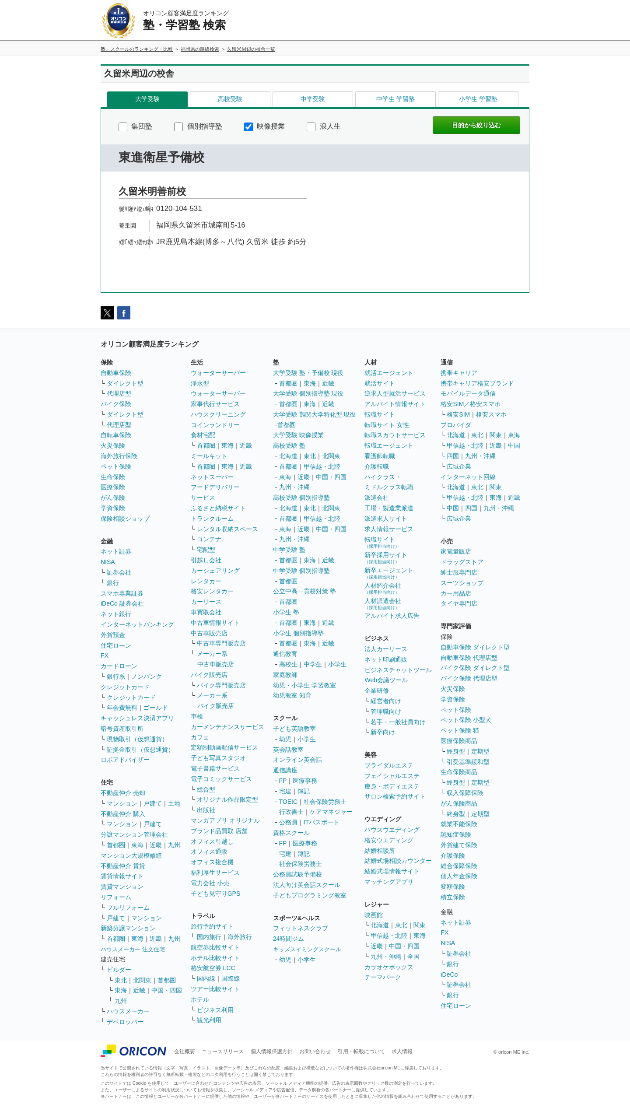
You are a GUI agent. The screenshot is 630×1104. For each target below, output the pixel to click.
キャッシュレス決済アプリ (137, 718)
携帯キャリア (459, 372)
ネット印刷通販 (385, 659)
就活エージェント (388, 372)
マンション (122, 803)
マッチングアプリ (388, 881)
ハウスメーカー (128, 1011)
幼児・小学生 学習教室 (304, 685)
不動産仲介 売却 (123, 792)
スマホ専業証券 (122, 593)
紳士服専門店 (459, 572)
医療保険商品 (459, 740)
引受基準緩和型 (468, 761)
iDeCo (449, 974)
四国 (453, 455)
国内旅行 (209, 936)
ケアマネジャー (331, 811)
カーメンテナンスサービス (227, 726)
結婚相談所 (379, 850)
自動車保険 (116, 372)
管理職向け (386, 711)
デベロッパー (125, 1021)
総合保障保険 (459, 865)
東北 (121, 980)
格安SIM (458, 414)
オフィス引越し (212, 841)
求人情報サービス (388, 529)
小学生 (337, 664)
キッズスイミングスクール (307, 949)
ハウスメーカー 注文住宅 (133, 949)
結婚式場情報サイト (392, 871)
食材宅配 (203, 434)
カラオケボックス (388, 967)
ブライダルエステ (388, 765)
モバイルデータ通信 (468, 393)
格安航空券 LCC (213, 967)
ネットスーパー (212, 476)
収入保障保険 (465, 792)
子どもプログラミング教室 (309, 895)
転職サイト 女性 (386, 424)
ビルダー (119, 969)
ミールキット (209, 455)
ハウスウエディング (392, 829)
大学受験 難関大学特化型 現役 (314, 414)
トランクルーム (212, 518)
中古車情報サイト (215, 622)
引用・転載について (361, 1051)
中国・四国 (166, 990)
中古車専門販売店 (221, 643)
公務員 (288, 822)
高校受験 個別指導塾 (301, 497)
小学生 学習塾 (478, 98)
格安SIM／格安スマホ (470, 403)
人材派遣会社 (382, 603)
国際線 (230, 978)
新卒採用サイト (385, 557)
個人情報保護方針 (272, 1051)
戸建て (153, 803)
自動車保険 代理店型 (469, 657)
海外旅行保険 (119, 455)
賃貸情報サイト (122, 876)
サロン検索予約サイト (395, 796)
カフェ (200, 737)
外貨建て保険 (459, 844)
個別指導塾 (198, 126)
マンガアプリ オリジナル (225, 820)
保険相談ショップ (125, 518)
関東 (419, 925)
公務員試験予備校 (297, 874)
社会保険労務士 (325, 801)
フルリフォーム (128, 907)
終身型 (456, 751)
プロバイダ (456, 424)
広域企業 (459, 466)
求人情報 (402, 1051)
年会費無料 (122, 707)
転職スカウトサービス (395, 434)
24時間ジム (288, 938)
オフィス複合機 (212, 862)
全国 (413, 956)
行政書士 (291, 811)
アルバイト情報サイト (395, 403)
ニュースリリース (223, 1051)
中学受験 (313, 98)
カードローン (119, 665)
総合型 (206, 789)
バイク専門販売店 (221, 685)
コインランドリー (215, 424)
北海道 (288, 455)
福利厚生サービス (215, 872)
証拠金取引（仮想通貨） (140, 749)
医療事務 (305, 780)
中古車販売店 (209, 633)
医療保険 (113, 487)
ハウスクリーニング (218, 414)
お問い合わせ (315, 1051)
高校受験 (230, 98)
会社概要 (184, 1051)
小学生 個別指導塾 (298, 633)
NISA (108, 561)
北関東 (142, 980)
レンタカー (206, 581)
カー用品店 (456, 593)
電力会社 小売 (210, 883)
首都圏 (116, 844)
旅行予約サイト (212, 926)
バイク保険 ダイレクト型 (475, 667)
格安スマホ (491, 414)
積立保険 (453, 897)
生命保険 (113, 476)
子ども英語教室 (294, 728)
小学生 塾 (286, 612)
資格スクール (291, 832)
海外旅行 (240, 936)
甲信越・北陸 (322, 466)
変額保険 (453, 886)
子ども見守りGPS (216, 893)
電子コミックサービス (221, 778)
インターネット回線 (468, 476)
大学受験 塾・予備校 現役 (308, 372)
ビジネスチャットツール (398, 669)
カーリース (206, 601)
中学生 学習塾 (395, 98)
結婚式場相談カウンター (398, 860)
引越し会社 (206, 560)
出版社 (206, 809)
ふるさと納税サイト (218, 508)
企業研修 (376, 690)
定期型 (480, 751)
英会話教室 (288, 749)
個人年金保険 (459, 876)
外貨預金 (113, 634)
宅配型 (206, 549)
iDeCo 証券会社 (122, 603)
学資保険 (113, 508)
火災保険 (113, 445)
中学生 (313, 664)
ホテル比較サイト (215, 957)
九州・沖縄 (294, 487)
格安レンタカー (212, 591)
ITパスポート (322, 822)
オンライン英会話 (297, 759)
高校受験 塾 (289, 445)
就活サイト (379, 383)
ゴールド (156, 707)
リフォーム (116, 897)
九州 (174, 844)
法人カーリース (385, 648)
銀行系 (116, 676)
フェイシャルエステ (392, 775)
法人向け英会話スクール (306, 884)
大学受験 (147, 98)
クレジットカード (125, 686)
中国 (514, 445)
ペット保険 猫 (460, 730)
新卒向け (383, 732)
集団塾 (135, 126)
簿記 (304, 791)
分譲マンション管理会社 (134, 834)
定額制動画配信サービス (224, 747)
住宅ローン (116, 645)
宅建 (285, 791)
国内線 (206, 978)
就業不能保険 (459, 823)
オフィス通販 (209, 851)
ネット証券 (116, 551)
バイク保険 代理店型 (469, 678)
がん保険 (113, 497)
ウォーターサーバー (218, 372)
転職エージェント (388, 445)
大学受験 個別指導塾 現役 (308, 393)
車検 (197, 716)
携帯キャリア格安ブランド (477, 383)
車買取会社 (206, 612)
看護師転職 (379, 455)
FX (104, 655)
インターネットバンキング (137, 624)
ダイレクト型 (125, 383)
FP (283, 780)
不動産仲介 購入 (123, 813)
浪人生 (323, 126)
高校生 (288, 664)
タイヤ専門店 (459, 603)
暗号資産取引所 (122, 728)
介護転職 (376, 466)
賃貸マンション (122, 886)
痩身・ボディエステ (392, 786)
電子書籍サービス (215, 768)
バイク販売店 (209, 674)
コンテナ (209, 539)
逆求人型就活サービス (395, 393)
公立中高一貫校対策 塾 (304, 591)
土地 (174, 803)
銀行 (113, 582)
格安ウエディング (388, 840)
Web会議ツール (386, 679)
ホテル (200, 999)
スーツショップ (462, 582)
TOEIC (288, 801)
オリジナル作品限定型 (227, 799)
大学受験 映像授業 (298, 434)
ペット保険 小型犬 (466, 719)
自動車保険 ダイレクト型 (475, 647)
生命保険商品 (459, 771)
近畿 (156, 844)
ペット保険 (116, 466)
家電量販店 (456, 551)
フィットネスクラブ (300, 928)
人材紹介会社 (382, 588)
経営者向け (386, 700)
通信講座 (285, 770)
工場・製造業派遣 (388, 508)
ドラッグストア (462, 561)
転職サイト (379, 414)
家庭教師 (285, 674)
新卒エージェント (388, 573)
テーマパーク (382, 977)
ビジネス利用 (215, 1009)
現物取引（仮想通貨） (137, 739)
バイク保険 (116, 403)
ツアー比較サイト (215, 988)
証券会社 (119, 572)
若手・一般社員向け (398, 721)
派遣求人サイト (385, 518)
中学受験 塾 (289, 549)
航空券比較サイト (215, 947)
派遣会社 (376, 497)
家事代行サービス (215, 403)
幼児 (285, 739)
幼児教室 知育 (292, 695)
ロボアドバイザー (125, 759)
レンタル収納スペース (227, 529)
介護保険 (453, 855)
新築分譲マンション (128, 928)
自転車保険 (116, 434)
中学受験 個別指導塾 (301, 570)
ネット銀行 (116, 613)
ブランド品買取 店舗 (219, 830)
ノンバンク (146, 676)
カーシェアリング (215, 570)
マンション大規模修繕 (131, 855)
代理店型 (119, 393)
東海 (137, 844)
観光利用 (209, 1019)
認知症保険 (456, 834)
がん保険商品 (459, 803)
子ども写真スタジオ (218, 757)
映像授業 (264, 126)
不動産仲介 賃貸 (123, 865)
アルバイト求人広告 (392, 615)
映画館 (373, 914)
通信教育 (285, 653)
